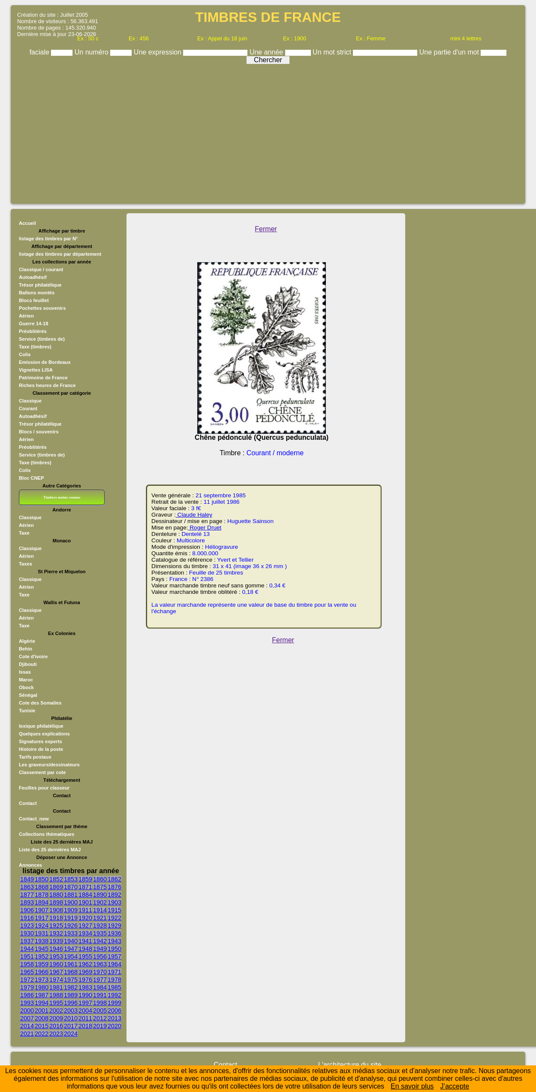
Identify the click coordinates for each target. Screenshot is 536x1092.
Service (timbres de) (42, 339)
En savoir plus (412, 1086)
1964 (114, 964)
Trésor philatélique (40, 284)
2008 (41, 1018)
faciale (40, 52)
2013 (114, 1018)
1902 (100, 902)
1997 (85, 1002)
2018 (85, 1025)
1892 (114, 894)
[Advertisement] (268, 132)
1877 (27, 894)
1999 (114, 1002)
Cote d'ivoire (33, 656)
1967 (56, 971)
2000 (27, 1010)
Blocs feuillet (34, 300)
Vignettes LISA (36, 369)
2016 (56, 1025)
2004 (85, 1010)
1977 (100, 979)
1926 (71, 925)
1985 (114, 987)
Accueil (27, 223)
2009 (56, 1018)
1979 (27, 987)
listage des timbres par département (60, 254)
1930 (27, 933)
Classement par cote (42, 772)
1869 (56, 886)
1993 (27, 1002)
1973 (41, 979)
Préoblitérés (33, 331)
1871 (85, 886)
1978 (114, 979)
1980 (41, 987)
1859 (85, 879)
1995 (56, 1002)
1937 (27, 941)
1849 (27, 879)
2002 (56, 1010)
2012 (100, 1018)
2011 (85, 1018)
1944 (27, 948)
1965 (27, 971)
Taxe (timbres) (35, 346)
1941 (85, 941)
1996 (71, 1002)
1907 (41, 910)
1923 (27, 925)
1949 (100, 948)
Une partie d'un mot (450, 52)
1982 (71, 987)
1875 (100, 886)
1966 (41, 971)
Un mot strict (333, 52)
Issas (25, 672)
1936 (114, 933)
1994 (41, 1002)
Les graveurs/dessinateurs (49, 764)
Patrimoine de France (43, 377)
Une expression (159, 52)
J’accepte (455, 1086)
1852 (56, 879)
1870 (71, 886)
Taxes (25, 563)
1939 (56, 941)
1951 (27, 956)
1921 (100, 917)
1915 (114, 910)
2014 (27, 1025)
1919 (71, 917)
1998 (100, 1002)
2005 (100, 1010)
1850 (41, 879)
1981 (56, 987)
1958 (27, 964)
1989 (71, 995)
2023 (56, 1033)
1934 (85, 933)
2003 (71, 1010)
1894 (41, 902)
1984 (100, 987)
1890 (100, 894)
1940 (71, 941)
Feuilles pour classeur (44, 787)
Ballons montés (36, 292)
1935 (100, 933)
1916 (27, 917)
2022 (41, 1033)
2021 (27, 1033)
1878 (41, 894)
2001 (41, 1010)
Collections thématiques (46, 834)
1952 (41, 956)
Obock (26, 687)
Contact (28, 803)
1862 (114, 879)
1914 (100, 910)
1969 (85, 971)
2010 (71, 1018)
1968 (71, 971)
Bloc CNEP (31, 478)
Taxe (24, 532)
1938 (41, 941)
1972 (27, 979)
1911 (85, 910)
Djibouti (28, 664)
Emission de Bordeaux (45, 362)
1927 (85, 925)
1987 (41, 995)
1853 (71, 879)
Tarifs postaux (35, 756)
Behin (25, 648)
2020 (114, 1025)
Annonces (30, 865)
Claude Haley (194, 514)
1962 (85, 964)
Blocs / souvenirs (39, 431)
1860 (100, 879)
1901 (85, 902)
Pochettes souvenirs (42, 308)
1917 (41, 917)
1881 (71, 894)
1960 (56, 964)
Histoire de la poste (41, 749)
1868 (41, 886)
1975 (71, 979)
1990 (85, 995)
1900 (71, 902)
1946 (56, 948)
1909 (71, 910)
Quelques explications (44, 733)
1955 (85, 956)
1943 (114, 941)
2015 (41, 1025)
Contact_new (34, 818)
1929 (114, 925)
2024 (71, 1033)
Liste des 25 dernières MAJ (50, 849)
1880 (56, 894)
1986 (27, 995)
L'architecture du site (349, 1064)
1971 (114, 971)
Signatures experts (40, 741)
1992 (114, 995)
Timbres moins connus (61, 497)
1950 (114, 948)
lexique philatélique (41, 726)
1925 (56, 925)
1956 (100, 956)
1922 (114, 917)
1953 (56, 956)
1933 (71, 933)
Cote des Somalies (40, 702)
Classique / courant (41, 269)
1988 (56, 995)
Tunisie (27, 710)
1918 (56, 917)
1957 (114, 956)
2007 (27, 1018)
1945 (41, 948)
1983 (85, 987)
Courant (28, 408)
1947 (71, 948)
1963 (100, 964)
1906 (27, 910)
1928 (100, 925)
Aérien (26, 315)
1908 (56, 910)
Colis (24, 354)
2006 (114, 1010)
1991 (100, 995)
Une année (267, 52)
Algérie (27, 641)
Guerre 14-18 (33, 323)
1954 (71, 956)
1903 (114, 902)
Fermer (266, 229)
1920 (85, 917)
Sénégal (28, 695)
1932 (56, 933)
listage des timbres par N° (48, 238)
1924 (41, 925)
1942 (100, 941)
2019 (100, 1025)
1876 (114, 886)
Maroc (26, 679)
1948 (85, 948)
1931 (41, 933)
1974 (56, 979)
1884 (85, 894)
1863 (27, 886)
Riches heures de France (47, 385)
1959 (41, 964)
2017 (71, 1025)
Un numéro (93, 52)
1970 (100, 971)
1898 (56, 902)
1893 (27, 902)
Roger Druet (205, 527)
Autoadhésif (33, 277)
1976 (85, 979)
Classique (30, 400)
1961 (71, 964)
